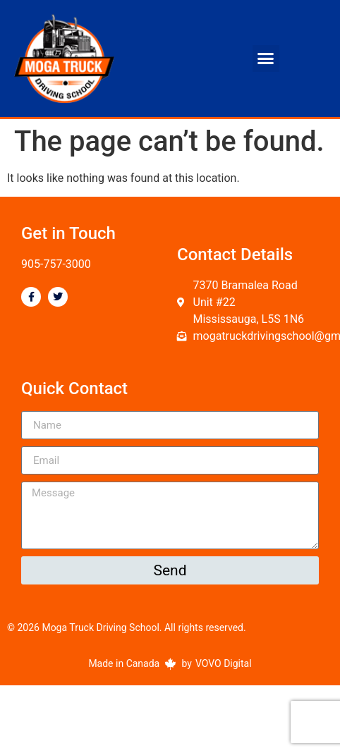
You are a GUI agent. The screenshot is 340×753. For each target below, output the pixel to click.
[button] (266, 58)
